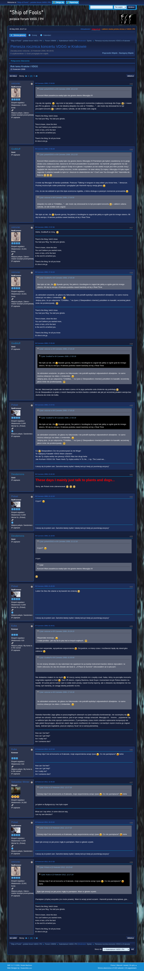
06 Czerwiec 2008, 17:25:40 (45, 343)
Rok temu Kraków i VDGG (24, 66)
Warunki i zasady (122, 965)
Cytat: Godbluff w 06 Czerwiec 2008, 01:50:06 (56, 658)
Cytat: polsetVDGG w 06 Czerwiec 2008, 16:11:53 (58, 89)
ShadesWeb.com (26, 968)
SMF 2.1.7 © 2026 (13, 965)
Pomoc (113, 965)
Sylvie (89, 41)
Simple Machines (26, 965)
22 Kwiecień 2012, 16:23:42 (45, 822)
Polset (14, 405)
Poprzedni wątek (109, 53)
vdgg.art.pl (96, 29)
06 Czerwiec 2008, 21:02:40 (45, 474)
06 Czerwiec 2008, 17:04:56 (45, 83)
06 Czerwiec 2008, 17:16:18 (45, 272)
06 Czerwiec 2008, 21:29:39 (45, 586)
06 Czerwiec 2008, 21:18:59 (45, 536)
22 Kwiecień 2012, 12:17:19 (45, 749)
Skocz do (98, 949)
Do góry (13, 938)
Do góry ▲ (133, 965)
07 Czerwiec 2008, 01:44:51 (45, 626)
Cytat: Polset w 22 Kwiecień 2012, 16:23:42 (55, 867)
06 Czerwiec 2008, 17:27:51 (45, 405)
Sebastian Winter (20, 782)
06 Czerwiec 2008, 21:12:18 (45, 496)
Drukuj (130, 76)
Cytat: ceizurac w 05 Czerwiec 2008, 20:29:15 (56, 631)
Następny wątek (126, 53)
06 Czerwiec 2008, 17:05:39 (45, 149)
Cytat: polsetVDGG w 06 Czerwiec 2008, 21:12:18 (58, 542)
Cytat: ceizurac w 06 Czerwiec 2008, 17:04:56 (56, 198)
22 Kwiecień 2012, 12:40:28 (45, 782)
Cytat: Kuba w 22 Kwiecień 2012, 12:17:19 (55, 788)
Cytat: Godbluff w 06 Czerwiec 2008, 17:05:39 (56, 278)
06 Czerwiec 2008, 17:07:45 (45, 227)
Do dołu (13, 76)
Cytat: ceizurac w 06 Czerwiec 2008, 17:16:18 (56, 349)
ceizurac (15, 83)
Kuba (14, 625)
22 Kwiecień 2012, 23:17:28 (45, 861)
